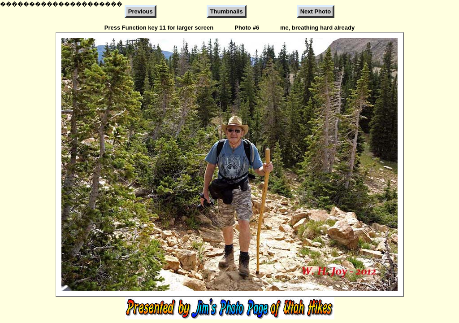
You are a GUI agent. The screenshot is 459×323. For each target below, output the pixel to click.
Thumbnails (226, 11)
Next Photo (315, 11)
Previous (140, 11)
